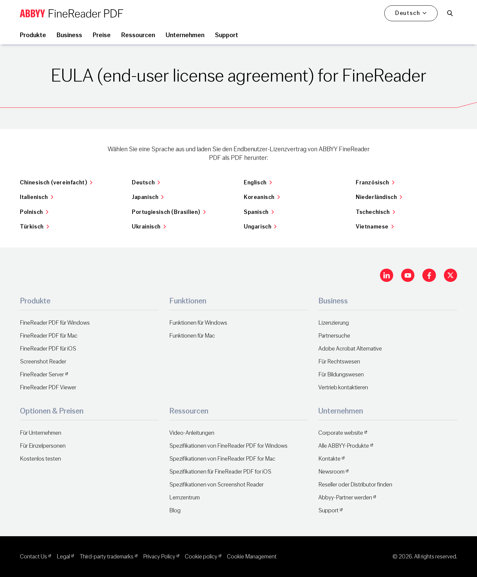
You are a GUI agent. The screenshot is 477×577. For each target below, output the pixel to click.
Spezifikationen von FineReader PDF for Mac (222, 458)
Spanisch (259, 212)
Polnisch (34, 212)
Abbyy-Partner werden (345, 497)
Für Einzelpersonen (43, 445)
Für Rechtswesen (339, 361)
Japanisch (148, 197)
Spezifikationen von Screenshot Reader (216, 484)
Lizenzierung (333, 322)
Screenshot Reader (43, 361)
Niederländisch (379, 197)
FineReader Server (42, 374)
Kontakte (329, 458)
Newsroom (331, 471)
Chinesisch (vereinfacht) (56, 182)
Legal (63, 556)
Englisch (258, 182)
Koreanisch (262, 197)
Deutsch (146, 182)
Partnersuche (334, 335)
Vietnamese (375, 226)
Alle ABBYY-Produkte (343, 445)
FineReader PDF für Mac (49, 335)
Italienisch (36, 197)
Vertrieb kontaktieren (343, 387)
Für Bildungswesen (341, 374)
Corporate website (340, 432)
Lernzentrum (184, 497)
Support (328, 510)
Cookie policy (201, 556)
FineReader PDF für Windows (55, 322)
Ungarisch (260, 226)
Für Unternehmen (40, 432)
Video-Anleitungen (191, 432)
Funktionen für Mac (192, 335)
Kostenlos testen (40, 458)
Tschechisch (375, 212)
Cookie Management (252, 556)
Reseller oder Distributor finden (355, 484)
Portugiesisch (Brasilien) (169, 212)
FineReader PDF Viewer (48, 387)
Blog (175, 510)
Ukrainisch (149, 226)
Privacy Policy (159, 556)
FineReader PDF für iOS (48, 348)
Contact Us (33, 556)
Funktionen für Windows (198, 322)
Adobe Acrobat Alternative (350, 348)
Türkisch (34, 226)
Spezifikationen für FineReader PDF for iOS (220, 471)
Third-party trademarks (106, 556)
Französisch (375, 182)
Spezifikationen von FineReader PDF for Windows (228, 445)
